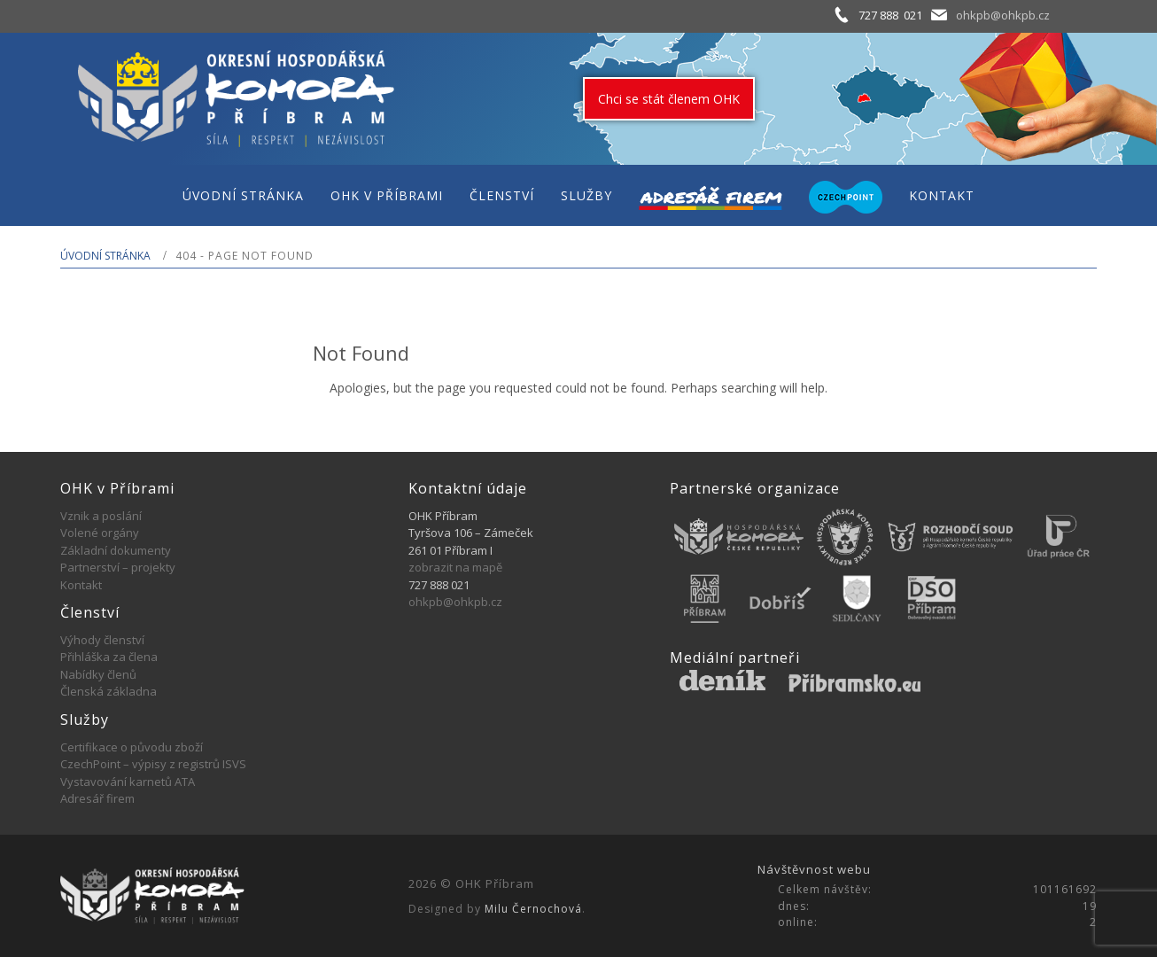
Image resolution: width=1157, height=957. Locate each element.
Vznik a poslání (101, 516)
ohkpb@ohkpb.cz (1003, 15)
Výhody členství (102, 640)
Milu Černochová (533, 908)
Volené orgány (99, 533)
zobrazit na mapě (455, 567)
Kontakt (81, 585)
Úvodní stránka (105, 255)
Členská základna (108, 691)
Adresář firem (97, 798)
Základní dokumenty (115, 550)
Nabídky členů (98, 674)
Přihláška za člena (109, 657)
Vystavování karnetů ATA (127, 782)
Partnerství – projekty (117, 567)
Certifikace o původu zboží (131, 747)
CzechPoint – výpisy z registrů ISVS (153, 764)
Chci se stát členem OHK (669, 98)
